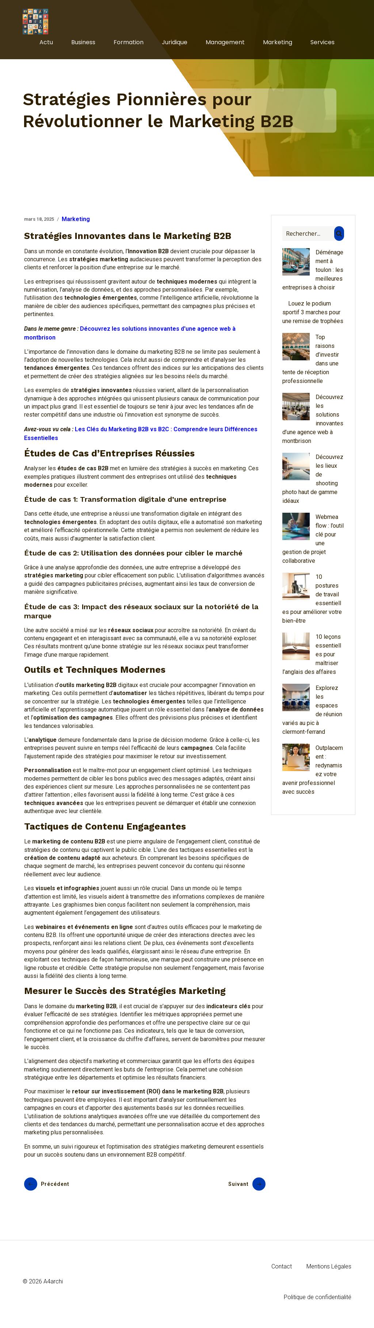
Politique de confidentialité (317, 1301)
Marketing (277, 44)
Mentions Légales (328, 1270)
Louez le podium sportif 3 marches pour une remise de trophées (312, 316)
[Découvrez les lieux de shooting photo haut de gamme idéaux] (296, 472)
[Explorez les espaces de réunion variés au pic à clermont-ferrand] (296, 703)
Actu (46, 44)
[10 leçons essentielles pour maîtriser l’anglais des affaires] (296, 652)
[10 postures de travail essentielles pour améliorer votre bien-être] (296, 592)
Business (83, 44)
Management (225, 44)
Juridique (174, 44)
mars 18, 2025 (39, 223)
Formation (129, 44)
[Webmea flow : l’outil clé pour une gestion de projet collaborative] (296, 532)
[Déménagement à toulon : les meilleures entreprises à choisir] (296, 267)
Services (322, 44)
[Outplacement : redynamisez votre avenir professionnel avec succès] (296, 763)
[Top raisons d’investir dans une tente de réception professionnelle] (296, 352)
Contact (281, 1270)
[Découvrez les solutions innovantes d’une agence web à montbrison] (296, 412)
